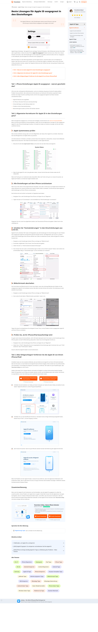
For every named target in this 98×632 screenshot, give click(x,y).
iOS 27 (16, 562)
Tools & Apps (50, 1)
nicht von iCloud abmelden (56, 120)
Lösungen (62, 1)
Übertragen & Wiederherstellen (39, 1)
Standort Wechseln (53, 590)
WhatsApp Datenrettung (50, 581)
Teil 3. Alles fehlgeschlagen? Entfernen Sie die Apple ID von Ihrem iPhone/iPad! (35, 76)
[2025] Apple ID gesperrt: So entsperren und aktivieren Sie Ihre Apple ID (77, 46)
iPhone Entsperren (40, 571)
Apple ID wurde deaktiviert (75, 30)
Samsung (16, 571)
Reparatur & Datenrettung (27, 1)
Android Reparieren (43, 567)
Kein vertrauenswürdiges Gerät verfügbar (76, 36)
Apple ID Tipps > (21, 7)
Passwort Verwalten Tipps (55, 571)
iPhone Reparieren (27, 562)
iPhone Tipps (58, 562)
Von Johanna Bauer (79, 10)
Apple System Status (29, 143)
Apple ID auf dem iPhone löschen (77, 33)
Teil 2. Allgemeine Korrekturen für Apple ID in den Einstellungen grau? (33, 73)
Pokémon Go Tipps (39, 590)
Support (69, 2)
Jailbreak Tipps (22, 576)
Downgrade (39, 562)
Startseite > (15, 7)
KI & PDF (56, 1)
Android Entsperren (29, 567)
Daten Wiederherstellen (38, 586)
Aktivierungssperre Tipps (37, 576)
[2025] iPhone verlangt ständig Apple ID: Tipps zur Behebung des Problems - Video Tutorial (77, 51)
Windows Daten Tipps (24, 590)
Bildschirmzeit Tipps (53, 576)
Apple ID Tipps (74, 24)
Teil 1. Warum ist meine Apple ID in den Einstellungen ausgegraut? (32, 70)
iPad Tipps (48, 562)
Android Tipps (56, 567)
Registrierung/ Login (20, 530)
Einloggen (84, 1)
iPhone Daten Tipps (54, 586)
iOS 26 (18, 567)
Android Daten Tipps (23, 586)
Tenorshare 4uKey (16, 367)
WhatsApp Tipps (36, 581)
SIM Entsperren (24, 581)
